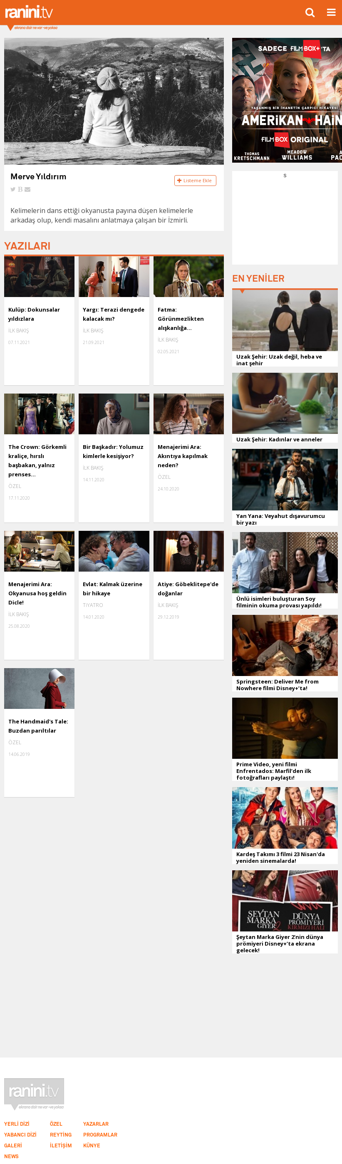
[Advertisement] (285, 221)
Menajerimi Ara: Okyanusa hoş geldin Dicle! (37, 593)
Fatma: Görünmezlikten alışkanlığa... (181, 319)
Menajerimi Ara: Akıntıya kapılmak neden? (183, 456)
